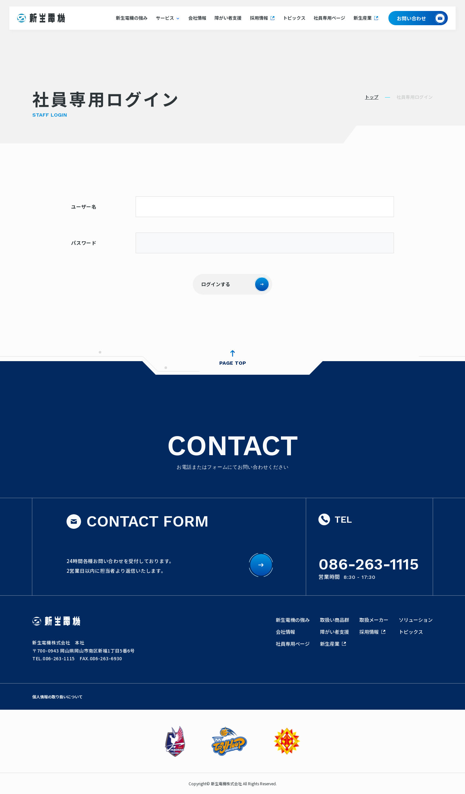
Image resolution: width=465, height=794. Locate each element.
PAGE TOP (232, 363)
